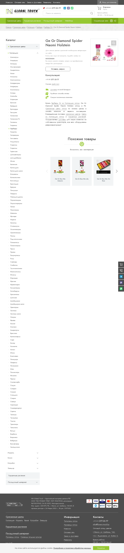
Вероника (13, 437)
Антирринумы (15, 83)
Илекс (12, 353)
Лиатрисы (13, 362)
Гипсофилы (14, 138)
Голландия (14, 53)
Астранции (14, 99)
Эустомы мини (15, 314)
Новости (9, 2)
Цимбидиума (15, 301)
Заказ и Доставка (34, 2)
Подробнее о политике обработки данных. (72, 548)
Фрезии (13, 281)
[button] (115, 171)
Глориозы (13, 145)
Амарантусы (14, 330)
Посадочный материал (53, 20)
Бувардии (13, 106)
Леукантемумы (15, 200)
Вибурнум (13, 440)
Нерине (13, 219)
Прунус (13, 379)
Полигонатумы (15, 245)
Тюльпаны (14, 427)
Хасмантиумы (15, 288)
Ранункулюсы (15, 255)
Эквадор (11, 468)
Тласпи (12, 421)
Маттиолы (13, 213)
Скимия (13, 392)
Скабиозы (14, 265)
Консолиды (14, 181)
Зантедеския (15, 447)
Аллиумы (13, 64)
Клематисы (14, 174)
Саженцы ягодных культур (31, 537)
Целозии (13, 297)
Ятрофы (12, 320)
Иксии (12, 161)
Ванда (12, 431)
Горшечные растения (32, 20)
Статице (13, 401)
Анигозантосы (15, 80)
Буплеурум (14, 109)
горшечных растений (77, 116)
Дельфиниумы (15, 154)
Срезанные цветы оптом (56, 108)
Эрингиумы (14, 307)
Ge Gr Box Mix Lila (81, 179)
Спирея (13, 398)
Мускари (13, 216)
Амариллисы (14, 70)
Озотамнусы (14, 226)
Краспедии (14, 184)
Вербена (13, 434)
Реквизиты (47, 2)
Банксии (13, 102)
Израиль (11, 453)
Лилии (12, 207)
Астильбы (13, 96)
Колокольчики (15, 177)
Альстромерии (15, 67)
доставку (62, 119)
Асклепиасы (14, 90)
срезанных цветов (73, 114)
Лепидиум (14, 359)
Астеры (13, 93)
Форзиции (14, 278)
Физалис (13, 375)
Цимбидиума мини (17, 304)
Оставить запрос (58, 69)
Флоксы (13, 275)
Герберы (13, 128)
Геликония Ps (15, 119)
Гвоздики (13, 112)
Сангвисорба (15, 382)
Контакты (56, 2)
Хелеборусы (14, 291)
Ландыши (14, 190)
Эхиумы (13, 317)
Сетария (13, 388)
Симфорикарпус (16, 408)
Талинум (13, 414)
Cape (12, 340)
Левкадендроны (16, 197)
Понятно (101, 548)
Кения (10, 458)
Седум (12, 385)
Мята (12, 369)
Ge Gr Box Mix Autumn (60, 180)
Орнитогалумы (15, 232)
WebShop (69, 20)
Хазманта (13, 346)
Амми (12, 73)
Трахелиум (14, 424)
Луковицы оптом (12, 537)
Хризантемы (14, 294)
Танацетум (14, 418)
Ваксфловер (14, 444)
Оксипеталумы (15, 229)
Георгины (13, 125)
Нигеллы (13, 223)
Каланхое (13, 164)
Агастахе (13, 327)
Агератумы (14, 60)
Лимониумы (14, 210)
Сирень (13, 411)
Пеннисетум (14, 372)
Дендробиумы (15, 158)
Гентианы (13, 122)
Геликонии (14, 116)
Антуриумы (14, 86)
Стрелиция (14, 405)
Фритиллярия (15, 284)
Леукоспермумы (16, 203)
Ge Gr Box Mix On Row (103, 180)
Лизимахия (14, 366)
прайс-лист (55, 84)
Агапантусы (14, 57)
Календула (14, 167)
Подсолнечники (16, 239)
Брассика (13, 333)
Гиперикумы (14, 135)
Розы (12, 258)
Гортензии (13, 151)
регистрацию (50, 58)
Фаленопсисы (15, 272)
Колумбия (11, 463)
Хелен (12, 349)
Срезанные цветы (14, 20)
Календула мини (16, 171)
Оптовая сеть (20, 2)
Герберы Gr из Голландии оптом (65, 103)
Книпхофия (14, 356)
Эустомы (13, 310)
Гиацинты (13, 132)
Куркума (13, 187)
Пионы (12, 236)
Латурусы (13, 193)
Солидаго (13, 395)
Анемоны (13, 77)
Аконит (12, 323)
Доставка (53, 89)
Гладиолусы (14, 142)
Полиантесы (14, 242)
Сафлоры (13, 262)
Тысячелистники (16, 268)
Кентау (12, 343)
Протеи (12, 252)
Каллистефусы (15, 336)
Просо (12, 249)
